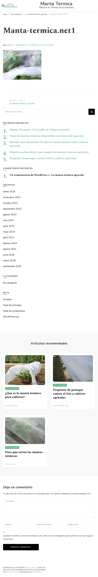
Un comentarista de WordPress (28, 175)
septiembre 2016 (12, 266)
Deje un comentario (43, 44)
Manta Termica (56, 4)
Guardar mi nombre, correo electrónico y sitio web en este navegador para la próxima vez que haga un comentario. (48, 537)
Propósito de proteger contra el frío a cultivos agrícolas (43, 158)
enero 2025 (9, 191)
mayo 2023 (9, 231)
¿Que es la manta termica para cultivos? (23, 395)
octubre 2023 (10, 203)
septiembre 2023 (12, 208)
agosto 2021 (9, 249)
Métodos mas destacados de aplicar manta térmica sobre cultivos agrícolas (48, 144)
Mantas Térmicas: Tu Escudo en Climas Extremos (39, 130)
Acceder (7, 299)
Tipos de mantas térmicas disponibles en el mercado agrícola (46, 136)
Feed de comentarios (14, 310)
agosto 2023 (9, 214)
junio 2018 (8, 254)
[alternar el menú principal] (3, 6)
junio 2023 (8, 226)
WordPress (36, 572)
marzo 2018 (9, 260)
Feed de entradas (12, 305)
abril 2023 (8, 237)
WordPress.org (11, 316)
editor (10, 44)
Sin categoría (16, 14)
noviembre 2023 (11, 197)
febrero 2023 (10, 243)
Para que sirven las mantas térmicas (24, 454)
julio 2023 (8, 220)
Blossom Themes (13, 572)
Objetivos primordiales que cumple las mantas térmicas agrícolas (49, 152)
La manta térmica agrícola (67, 175)
